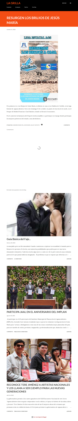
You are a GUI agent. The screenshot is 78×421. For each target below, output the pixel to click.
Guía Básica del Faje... (19, 239)
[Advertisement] (39, 177)
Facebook (9, 7)
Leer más (69, 258)
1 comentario (18, 258)
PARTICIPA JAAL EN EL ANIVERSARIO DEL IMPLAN (37, 311)
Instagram (17, 7)
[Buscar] (64, 3)
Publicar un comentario (21, 331)
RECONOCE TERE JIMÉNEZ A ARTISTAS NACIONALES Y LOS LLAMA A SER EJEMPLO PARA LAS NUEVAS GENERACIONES (38, 388)
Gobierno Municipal (18, 125)
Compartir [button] (67, 125)
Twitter (26, 7)
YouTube (34, 7)
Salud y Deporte (35, 125)
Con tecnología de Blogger (39, 417)
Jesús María (27, 125)
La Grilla (13, 3)
